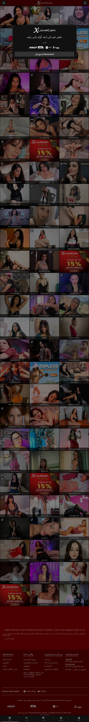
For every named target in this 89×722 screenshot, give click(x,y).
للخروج (44, 42)
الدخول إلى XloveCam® (44, 54)
